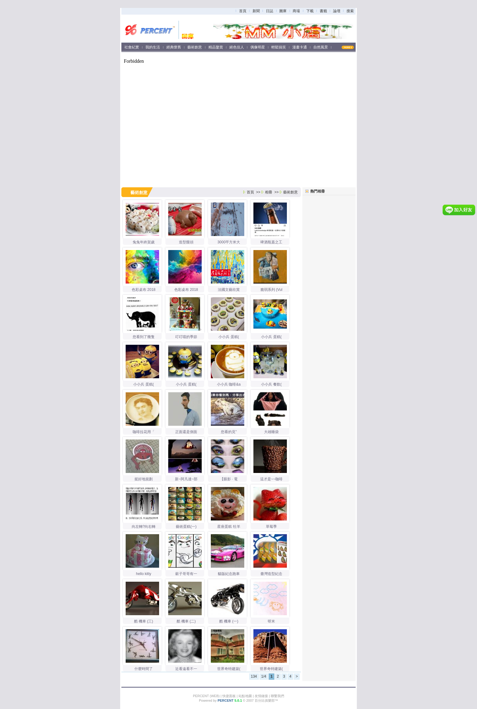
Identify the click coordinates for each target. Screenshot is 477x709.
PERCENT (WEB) (206, 696)
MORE (350, 47)
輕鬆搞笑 (278, 47)
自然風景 (320, 47)
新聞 (256, 11)
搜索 (350, 11)
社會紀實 (131, 47)
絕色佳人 (236, 47)
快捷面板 (229, 696)
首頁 (242, 11)
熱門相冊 (317, 191)
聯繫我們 (277, 696)
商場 (296, 11)
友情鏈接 (261, 696)
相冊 (268, 192)
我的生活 (152, 47)
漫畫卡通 (299, 47)
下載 (310, 11)
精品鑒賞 (215, 47)
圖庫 (283, 11)
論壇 (336, 11)
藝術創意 (194, 47)
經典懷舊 (173, 47)
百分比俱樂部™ (266, 700)
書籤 (323, 11)
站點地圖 (245, 696)
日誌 (269, 11)
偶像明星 (257, 47)
